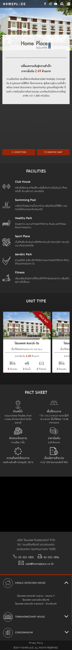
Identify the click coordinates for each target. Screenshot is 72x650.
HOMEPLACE (14, 4)
